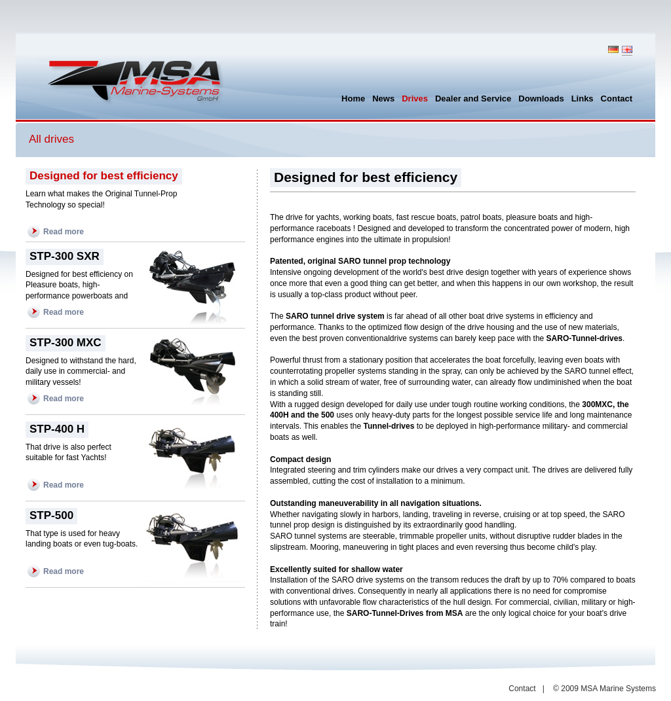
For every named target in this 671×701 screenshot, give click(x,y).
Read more (63, 231)
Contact (521, 688)
